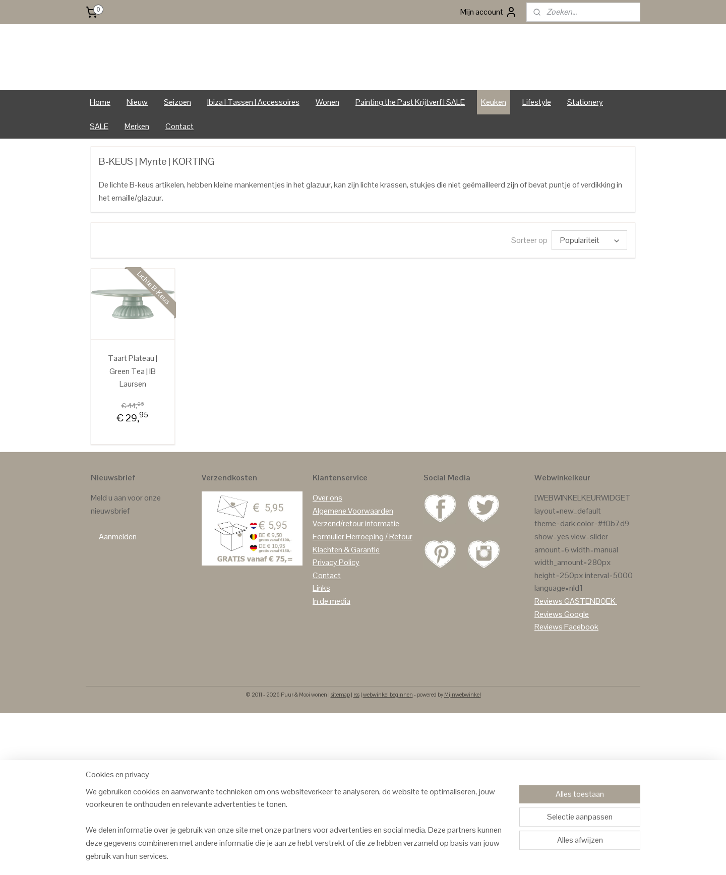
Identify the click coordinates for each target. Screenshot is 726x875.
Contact (179, 161)
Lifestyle (536, 137)
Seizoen (177, 137)
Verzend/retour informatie (356, 558)
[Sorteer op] (589, 275)
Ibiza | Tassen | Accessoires (253, 137)
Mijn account (488, 12)
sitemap (340, 729)
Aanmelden (118, 572)
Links (321, 623)
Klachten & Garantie (346, 584)
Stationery (585, 137)
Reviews (548, 636)
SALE (99, 161)
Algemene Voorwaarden (353, 545)
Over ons (327, 532)
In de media (331, 636)
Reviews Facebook (566, 661)
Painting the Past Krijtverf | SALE (410, 137)
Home (100, 137)
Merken (137, 161)
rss (356, 729)
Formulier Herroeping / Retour (362, 571)
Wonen (327, 137)
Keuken (493, 137)
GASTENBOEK (590, 636)
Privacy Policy (336, 597)
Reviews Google (561, 649)
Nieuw (137, 137)
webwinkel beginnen (388, 729)
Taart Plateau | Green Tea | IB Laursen (132, 406)
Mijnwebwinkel (462, 729)
